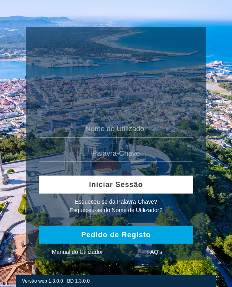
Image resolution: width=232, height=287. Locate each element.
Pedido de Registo (116, 234)
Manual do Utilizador (77, 251)
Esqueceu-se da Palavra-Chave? (116, 202)
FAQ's (154, 251)
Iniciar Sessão (116, 184)
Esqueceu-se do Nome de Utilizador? (116, 209)
